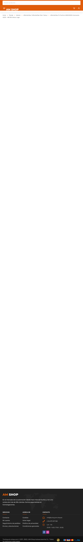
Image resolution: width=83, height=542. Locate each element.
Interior (18, 15)
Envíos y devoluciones (11, 526)
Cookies (25, 518)
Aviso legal (26, 520)
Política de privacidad (30, 523)
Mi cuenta (6, 520)
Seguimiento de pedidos (11, 523)
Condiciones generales (31, 526)
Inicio (4, 15)
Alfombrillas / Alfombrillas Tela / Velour (35, 15)
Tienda (11, 15)
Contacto (6, 518)
